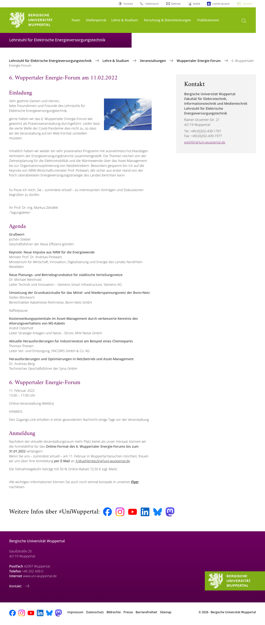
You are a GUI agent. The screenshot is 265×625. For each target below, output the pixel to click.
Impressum (75, 612)
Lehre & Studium (124, 20)
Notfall (196, 3)
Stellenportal (96, 20)
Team (75, 20)
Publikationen (208, 20)
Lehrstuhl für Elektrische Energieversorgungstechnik (51, 60)
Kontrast (128, 3)
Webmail (176, 3)
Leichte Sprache (220, 3)
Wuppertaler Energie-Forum (199, 60)
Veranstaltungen (153, 60)
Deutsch (247, 3)
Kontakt (15, 586)
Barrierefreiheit (146, 612)
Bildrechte (114, 612)
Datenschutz (95, 612)
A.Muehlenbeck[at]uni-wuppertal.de (103, 461)
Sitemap (165, 612)
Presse (128, 612)
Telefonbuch (152, 3)
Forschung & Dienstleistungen (167, 20)
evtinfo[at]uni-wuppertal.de (204, 142)
